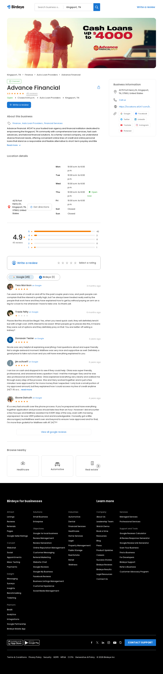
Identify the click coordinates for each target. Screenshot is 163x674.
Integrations (13, 619)
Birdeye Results (104, 569)
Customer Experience (43, 586)
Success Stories (104, 559)
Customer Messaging (43, 552)
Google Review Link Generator (134, 543)
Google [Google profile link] (125, 113)
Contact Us (102, 579)
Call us (122, 99)
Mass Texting (13, 562)
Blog (98, 540)
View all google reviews (53, 432)
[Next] (98, 466)
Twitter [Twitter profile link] (125, 119)
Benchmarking (14, 593)
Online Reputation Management (49, 547)
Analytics (11, 614)
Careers (100, 555)
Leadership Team (104, 521)
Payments (12, 566)
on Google (36, 285)
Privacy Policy (35, 657)
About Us (100, 516)
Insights (11, 588)
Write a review (146, 7)
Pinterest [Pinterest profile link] (125, 131)
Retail (71, 559)
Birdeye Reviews (104, 564)
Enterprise (38, 521)
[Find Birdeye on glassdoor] (120, 642)
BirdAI (9, 609)
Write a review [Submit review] (19, 104)
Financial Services (53, 123)
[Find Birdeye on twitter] (97, 642)
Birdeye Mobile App (16, 628)
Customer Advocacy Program (134, 571)
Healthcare (73, 531)
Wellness (72, 564)
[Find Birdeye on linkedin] (103, 642)
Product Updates (104, 550)
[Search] (96, 7)
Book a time (102, 531)
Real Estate (74, 555)
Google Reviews (41, 566)
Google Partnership (16, 624)
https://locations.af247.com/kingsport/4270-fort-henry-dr (135, 106)
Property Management (79, 545)
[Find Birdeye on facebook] (91, 642)
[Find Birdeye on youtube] (114, 642)
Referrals (11, 526)
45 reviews (32, 93)
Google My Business (43, 571)
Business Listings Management (48, 581)
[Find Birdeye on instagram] (108, 642)
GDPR (56, 657)
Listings (10, 516)
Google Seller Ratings (17, 536)
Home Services (75, 536)
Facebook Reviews (42, 576)
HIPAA (63, 657)
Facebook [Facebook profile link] (141, 113)
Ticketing (11, 597)
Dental (71, 521)
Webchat (11, 547)
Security (47, 657)
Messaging (12, 578)
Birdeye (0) (47, 277)
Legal (71, 540)
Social (10, 552)
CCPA (70, 657)
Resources (101, 536)
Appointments (14, 557)
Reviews (11, 521)
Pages (10, 531)
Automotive (74, 516)
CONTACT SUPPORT (140, 642)
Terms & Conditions (17, 657)
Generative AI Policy (85, 657)
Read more (14, 145)
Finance (29, 74)
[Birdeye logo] (16, 7)
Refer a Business (128, 566)
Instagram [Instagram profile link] (142, 125)
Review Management (43, 538)
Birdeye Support (127, 562)
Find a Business (127, 552)
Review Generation (42, 543)
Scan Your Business (129, 547)
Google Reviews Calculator (133, 533)
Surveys (11, 583)
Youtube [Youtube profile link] (125, 125)
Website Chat (40, 562)
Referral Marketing (42, 557)
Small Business (40, 516)
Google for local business (45, 533)
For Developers (127, 557)
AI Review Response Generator (135, 538)
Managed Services (129, 516)
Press (99, 545)
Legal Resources (104, 574)
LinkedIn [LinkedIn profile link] (140, 119)
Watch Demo (103, 526)
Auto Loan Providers (47, 74)
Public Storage (75, 550)
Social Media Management (46, 590)
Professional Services (130, 521)
